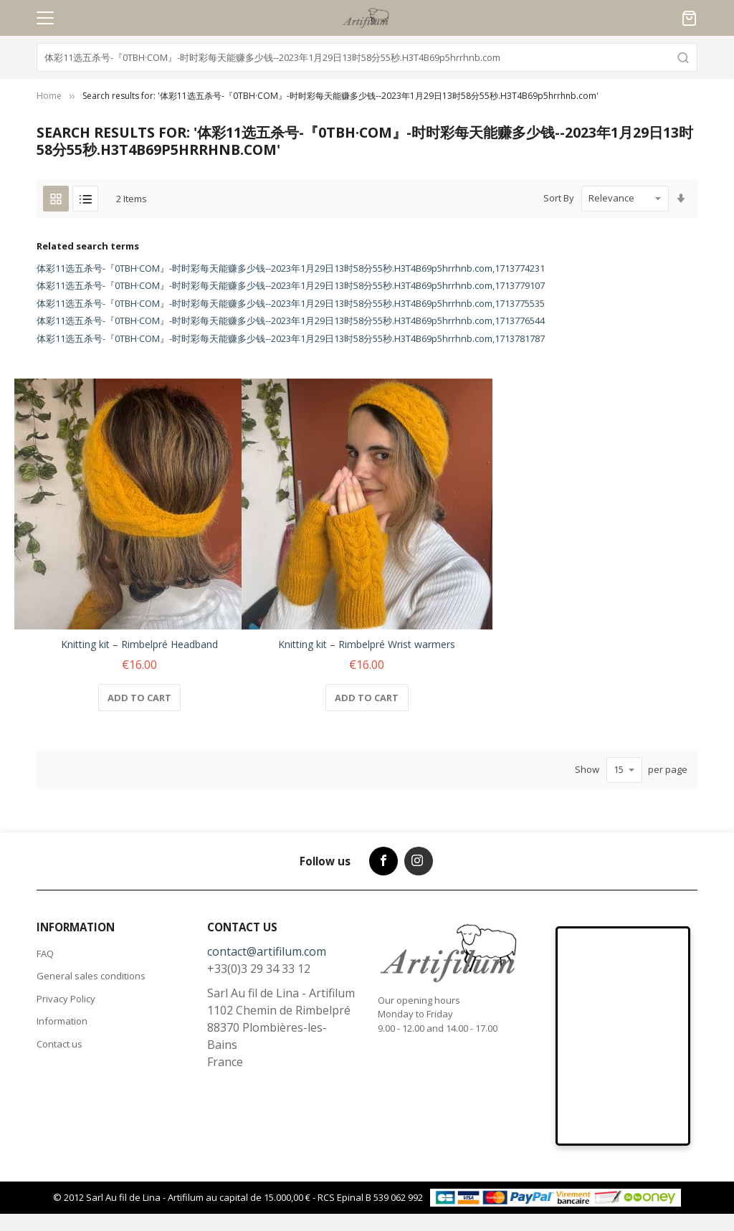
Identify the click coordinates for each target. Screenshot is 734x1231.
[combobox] (367, 57)
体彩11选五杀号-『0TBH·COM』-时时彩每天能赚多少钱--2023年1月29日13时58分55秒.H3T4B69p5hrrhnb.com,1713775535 (291, 303)
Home (49, 96)
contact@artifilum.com (266, 951)
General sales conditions (91, 975)
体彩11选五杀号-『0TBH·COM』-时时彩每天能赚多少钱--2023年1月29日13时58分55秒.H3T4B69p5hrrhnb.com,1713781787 (291, 338)
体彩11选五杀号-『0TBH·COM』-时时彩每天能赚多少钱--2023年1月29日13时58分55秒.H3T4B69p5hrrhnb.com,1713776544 (291, 320)
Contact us (59, 1043)
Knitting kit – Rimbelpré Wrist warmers (366, 644)
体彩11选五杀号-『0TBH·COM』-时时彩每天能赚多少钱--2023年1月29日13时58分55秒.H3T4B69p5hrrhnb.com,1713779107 (291, 285)
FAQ (45, 953)
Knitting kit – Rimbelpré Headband (139, 644)
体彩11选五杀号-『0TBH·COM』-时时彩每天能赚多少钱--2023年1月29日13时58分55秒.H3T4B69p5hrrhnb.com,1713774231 (291, 268)
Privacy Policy (66, 998)
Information (62, 1020)
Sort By (558, 197)
